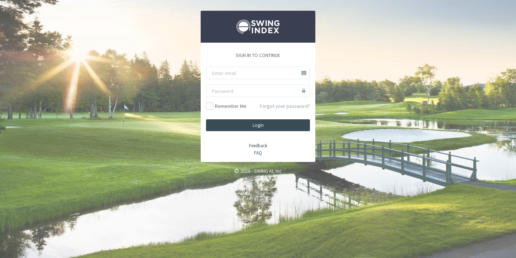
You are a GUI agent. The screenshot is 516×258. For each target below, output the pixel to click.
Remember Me (226, 106)
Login (258, 125)
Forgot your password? (285, 106)
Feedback (258, 146)
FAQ (258, 153)
